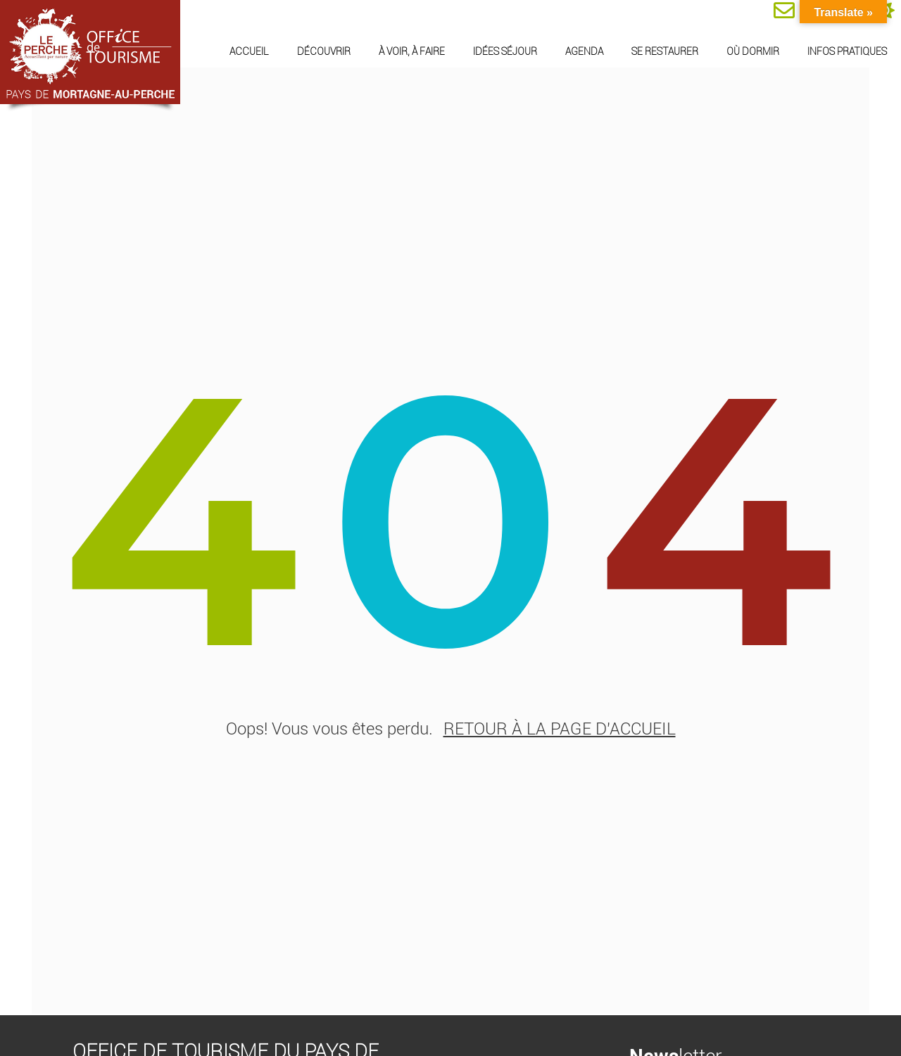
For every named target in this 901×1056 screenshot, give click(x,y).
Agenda (584, 51)
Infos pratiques (847, 51)
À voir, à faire (412, 51)
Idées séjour (505, 51)
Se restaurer (664, 51)
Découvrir (324, 51)
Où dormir (752, 51)
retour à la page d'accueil (559, 732)
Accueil (249, 51)
